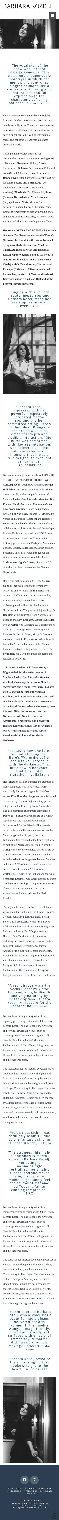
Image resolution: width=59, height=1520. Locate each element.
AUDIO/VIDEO (30, 1491)
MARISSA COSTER (37, 1508)
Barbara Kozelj (27, 6)
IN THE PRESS (44, 1489)
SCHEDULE (30, 1489)
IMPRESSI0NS (15, 1491)
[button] (52, 15)
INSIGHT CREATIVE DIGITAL (35, 1503)
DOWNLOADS (46, 1491)
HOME (10, 1489)
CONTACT (30, 1493)
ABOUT (19, 1489)
